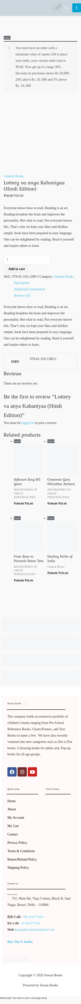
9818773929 (35, 917)
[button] (67, 8)
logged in (27, 423)
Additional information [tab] (29, 289)
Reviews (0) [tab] (22, 295)
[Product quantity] (27, 259)
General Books (14, 176)
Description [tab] (22, 283)
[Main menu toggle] (76, 7)
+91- (25, 917)
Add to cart (16, 269)
